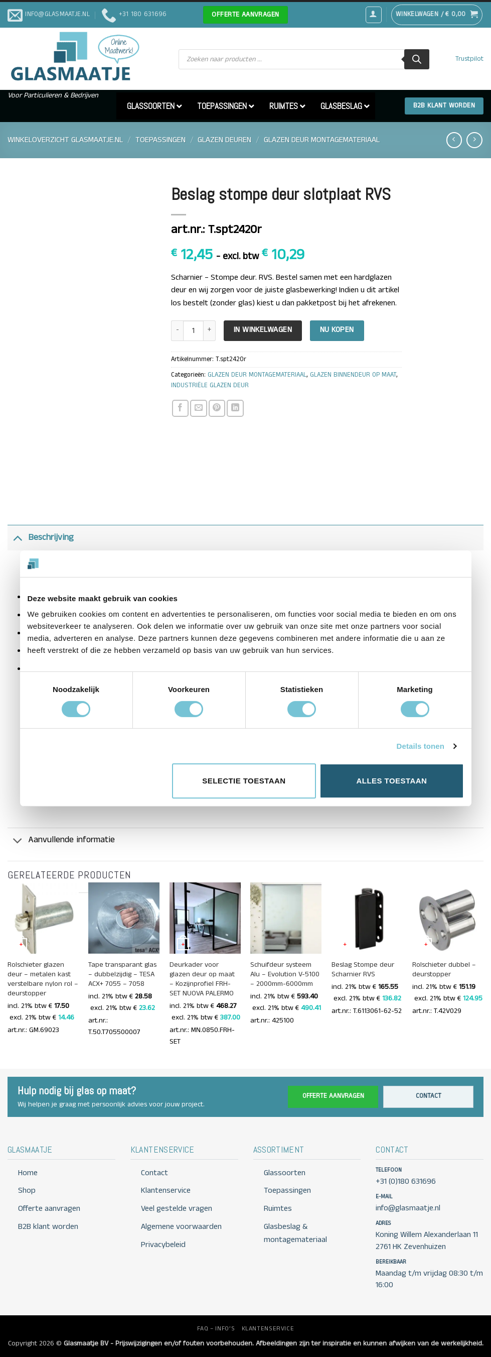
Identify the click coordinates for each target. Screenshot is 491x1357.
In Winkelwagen (263, 329)
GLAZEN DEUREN (224, 140)
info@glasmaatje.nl (408, 1208)
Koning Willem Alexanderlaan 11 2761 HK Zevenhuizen (427, 1240)
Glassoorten (284, 1173)
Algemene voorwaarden (181, 1226)
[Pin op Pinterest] (217, 408)
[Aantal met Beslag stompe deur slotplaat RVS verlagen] (177, 330)
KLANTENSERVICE (268, 1328)
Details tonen (420, 746)
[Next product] (454, 140)
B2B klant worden (48, 1226)
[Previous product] (474, 140)
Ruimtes (278, 1208)
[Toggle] (18, 537)
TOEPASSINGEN (160, 140)
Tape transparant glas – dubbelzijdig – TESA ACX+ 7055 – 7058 (122, 974)
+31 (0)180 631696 (406, 1181)
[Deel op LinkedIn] (235, 408)
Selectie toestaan (243, 780)
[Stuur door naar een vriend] (198, 408)
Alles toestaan (392, 780)
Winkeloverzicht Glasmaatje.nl (65, 140)
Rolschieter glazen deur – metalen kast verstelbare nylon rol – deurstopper (43, 979)
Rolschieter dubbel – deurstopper (444, 969)
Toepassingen (287, 1190)
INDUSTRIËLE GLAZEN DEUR (210, 385)
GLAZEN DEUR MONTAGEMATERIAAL (322, 140)
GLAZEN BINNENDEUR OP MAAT (353, 375)
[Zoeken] (416, 59)
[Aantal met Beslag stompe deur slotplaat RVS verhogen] (210, 330)
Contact (428, 1096)
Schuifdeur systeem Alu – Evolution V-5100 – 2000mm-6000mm (284, 974)
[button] (374, 15)
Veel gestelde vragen (176, 1208)
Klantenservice (166, 1190)
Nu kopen (337, 329)
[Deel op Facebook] (180, 408)
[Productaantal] (193, 330)
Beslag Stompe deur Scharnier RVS (363, 969)
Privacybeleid (163, 1245)
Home (28, 1173)
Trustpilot (469, 59)
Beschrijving (41, 537)
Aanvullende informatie (61, 841)
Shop (27, 1190)
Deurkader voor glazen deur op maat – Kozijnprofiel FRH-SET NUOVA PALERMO (202, 979)
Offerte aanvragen (333, 1096)
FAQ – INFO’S (216, 1328)
